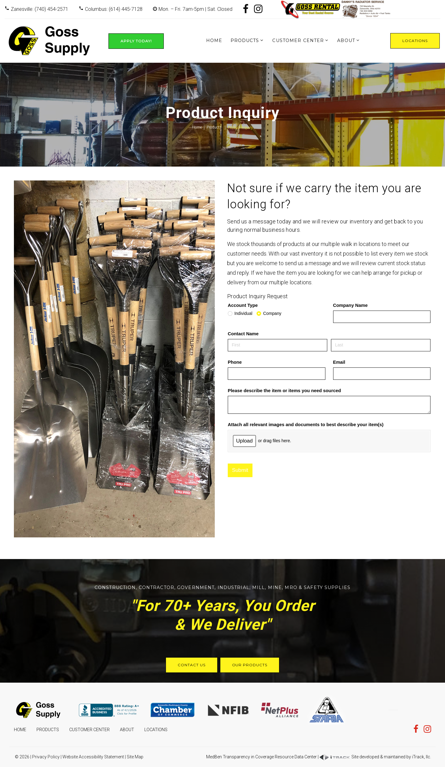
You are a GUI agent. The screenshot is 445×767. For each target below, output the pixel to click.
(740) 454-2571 (51, 9)
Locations (415, 40)
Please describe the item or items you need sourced (284, 390)
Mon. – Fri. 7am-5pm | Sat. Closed (195, 9)
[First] (277, 345)
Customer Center (298, 40)
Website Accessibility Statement (93, 756)
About (346, 40)
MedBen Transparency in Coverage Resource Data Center (261, 756)
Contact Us (192, 665)
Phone (235, 362)
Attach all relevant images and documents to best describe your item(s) (306, 424)
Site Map (135, 756)
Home (214, 40)
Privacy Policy (46, 756)
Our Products (250, 665)
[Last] (380, 345)
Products (245, 40)
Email (339, 362)
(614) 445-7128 (125, 9)
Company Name (350, 305)
